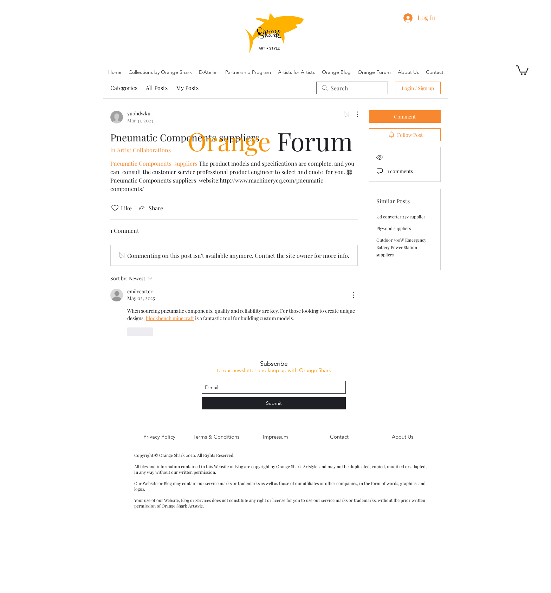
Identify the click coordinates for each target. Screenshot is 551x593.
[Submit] (274, 403)
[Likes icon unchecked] (114, 208)
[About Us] (402, 437)
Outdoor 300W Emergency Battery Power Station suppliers (401, 247)
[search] (352, 88)
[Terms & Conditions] (216, 437)
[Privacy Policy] (159, 437)
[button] (522, 69)
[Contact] (339, 437)
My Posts (187, 87)
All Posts (157, 87)
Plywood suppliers (393, 228)
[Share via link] (150, 208)
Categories (123, 87)
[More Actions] (353, 114)
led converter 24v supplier (400, 216)
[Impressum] (275, 437)
